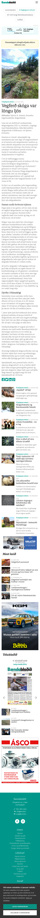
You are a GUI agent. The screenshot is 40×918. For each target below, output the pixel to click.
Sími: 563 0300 (20, 809)
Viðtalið (20, 871)
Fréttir (20, 829)
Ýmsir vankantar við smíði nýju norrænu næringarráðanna (25, 458)
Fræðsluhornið (20, 838)
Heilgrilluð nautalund (20, 562)
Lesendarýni (10, 10)
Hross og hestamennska (20, 846)
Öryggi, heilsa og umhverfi (20, 848)
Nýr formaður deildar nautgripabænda (20, 731)
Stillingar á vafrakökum (20, 913)
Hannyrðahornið (20, 861)
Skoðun (20, 833)
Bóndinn (20, 864)
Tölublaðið (10, 655)
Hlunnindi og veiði (20, 874)
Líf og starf (20, 869)
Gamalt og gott (20, 836)
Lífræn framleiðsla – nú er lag (26, 423)
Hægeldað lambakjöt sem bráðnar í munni (21, 581)
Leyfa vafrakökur (20, 906)
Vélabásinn (20, 876)
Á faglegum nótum (27, 10)
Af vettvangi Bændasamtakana (20, 15)
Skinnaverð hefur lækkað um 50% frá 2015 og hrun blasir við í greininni (24, 572)
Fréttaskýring (20, 841)
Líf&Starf (19, 853)
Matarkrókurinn (20, 859)
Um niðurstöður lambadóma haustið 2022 (27, 482)
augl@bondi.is (20, 814)
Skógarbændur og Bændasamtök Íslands (26, 405)
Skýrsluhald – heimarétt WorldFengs (26, 523)
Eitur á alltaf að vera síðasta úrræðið (25, 440)
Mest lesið (9, 554)
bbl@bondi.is (20, 811)
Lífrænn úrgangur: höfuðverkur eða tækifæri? (24, 503)
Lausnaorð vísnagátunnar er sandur (22, 721)
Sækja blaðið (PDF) (20, 664)
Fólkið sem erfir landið (20, 866)
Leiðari (20, 19)
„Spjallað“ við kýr (23, 390)
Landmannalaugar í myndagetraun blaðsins (20, 588)
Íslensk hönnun (20, 856)
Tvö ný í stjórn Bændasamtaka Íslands (23, 596)
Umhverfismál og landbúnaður (20, 843)
